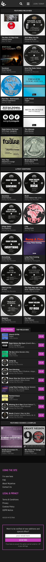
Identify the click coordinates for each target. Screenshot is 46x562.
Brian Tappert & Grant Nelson (35, 289)
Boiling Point (29, 228)
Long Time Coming (32, 257)
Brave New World (31, 160)
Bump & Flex (29, 259)
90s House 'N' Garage (33, 450)
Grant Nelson (6, 70)
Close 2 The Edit (8, 453)
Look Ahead (29, 99)
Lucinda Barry (24, 389)
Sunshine (5, 196)
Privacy (5, 503)
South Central (14, 415)
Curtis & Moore (14, 380)
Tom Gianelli (13, 371)
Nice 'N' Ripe (6, 41)
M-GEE (4, 289)
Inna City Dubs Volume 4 (34, 68)
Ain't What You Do (31, 37)
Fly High (28, 318)
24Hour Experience (8, 100)
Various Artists (7, 39)
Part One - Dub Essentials (11, 99)
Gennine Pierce (25, 415)
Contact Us (7, 487)
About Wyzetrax (8, 483)
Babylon (5, 318)
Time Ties (5, 160)
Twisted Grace (14, 396)
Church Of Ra (14, 334)
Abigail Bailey (35, 371)
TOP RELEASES (22, 330)
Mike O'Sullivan (24, 371)
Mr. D (33, 415)
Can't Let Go (6, 287)
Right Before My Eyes (10, 129)
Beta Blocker (29, 131)
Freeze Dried (6, 163)
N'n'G (11, 345)
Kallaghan (17, 345)
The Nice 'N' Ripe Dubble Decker (14, 37)
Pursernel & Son (30, 39)
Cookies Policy (8, 506)
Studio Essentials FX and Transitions (16, 450)
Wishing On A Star (22, 405)
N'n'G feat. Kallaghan (9, 131)
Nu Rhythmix (6, 228)
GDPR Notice (7, 510)
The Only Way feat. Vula (34, 287)
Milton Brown (25, 380)
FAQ (4, 479)
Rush (27, 196)
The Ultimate (29, 129)
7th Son (19, 352)
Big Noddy (12, 354)
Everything (6, 257)
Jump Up (12, 361)
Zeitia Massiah (25, 406)
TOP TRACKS (7, 330)
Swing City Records (32, 41)
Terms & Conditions (10, 499)
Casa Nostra (29, 102)
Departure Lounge (8, 162)
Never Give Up (21, 378)
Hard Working (14, 369)
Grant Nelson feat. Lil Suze (34, 198)
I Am (26, 226)
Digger (27, 100)
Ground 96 (28, 70)
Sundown (5, 68)
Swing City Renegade (9, 133)
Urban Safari (6, 226)
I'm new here (7, 476)
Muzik (19, 413)
